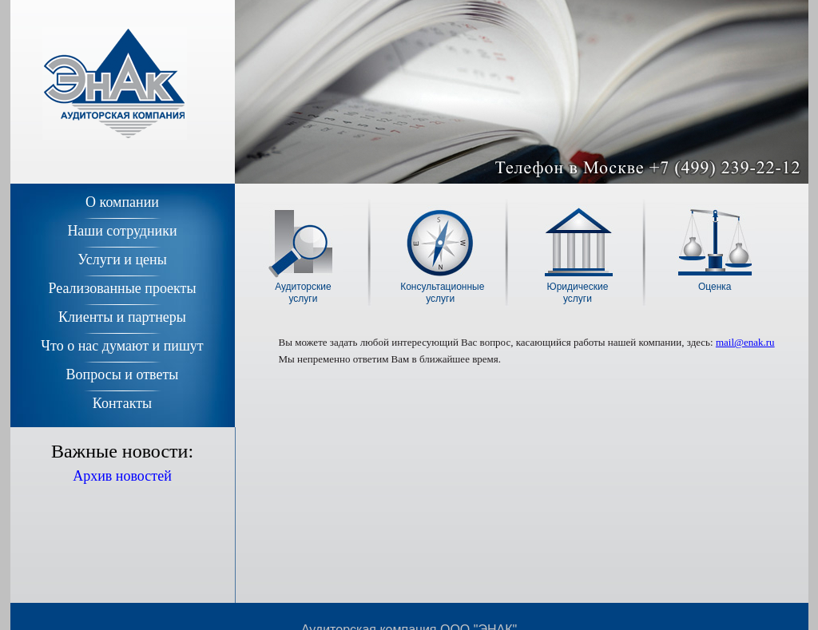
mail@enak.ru (745, 342)
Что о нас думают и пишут (122, 346)
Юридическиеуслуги (578, 292)
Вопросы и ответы (122, 374)
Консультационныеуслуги (440, 292)
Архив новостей (122, 476)
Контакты (122, 403)
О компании (122, 202)
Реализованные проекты (122, 288)
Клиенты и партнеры (122, 317)
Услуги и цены (122, 259)
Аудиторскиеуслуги (303, 292)
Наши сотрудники (122, 231)
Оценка (715, 286)
